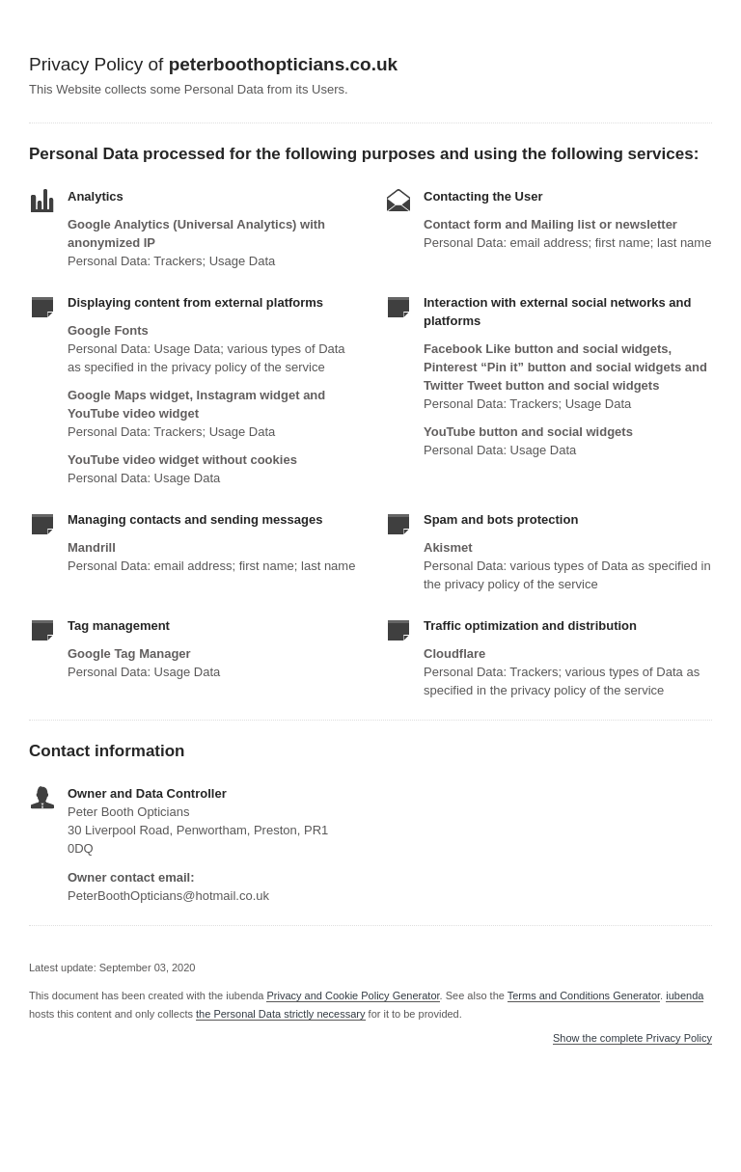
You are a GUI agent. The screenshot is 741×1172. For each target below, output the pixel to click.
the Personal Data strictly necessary (280, 1014)
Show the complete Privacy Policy (632, 1038)
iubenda (684, 995)
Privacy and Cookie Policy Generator (352, 995)
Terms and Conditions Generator (584, 995)
